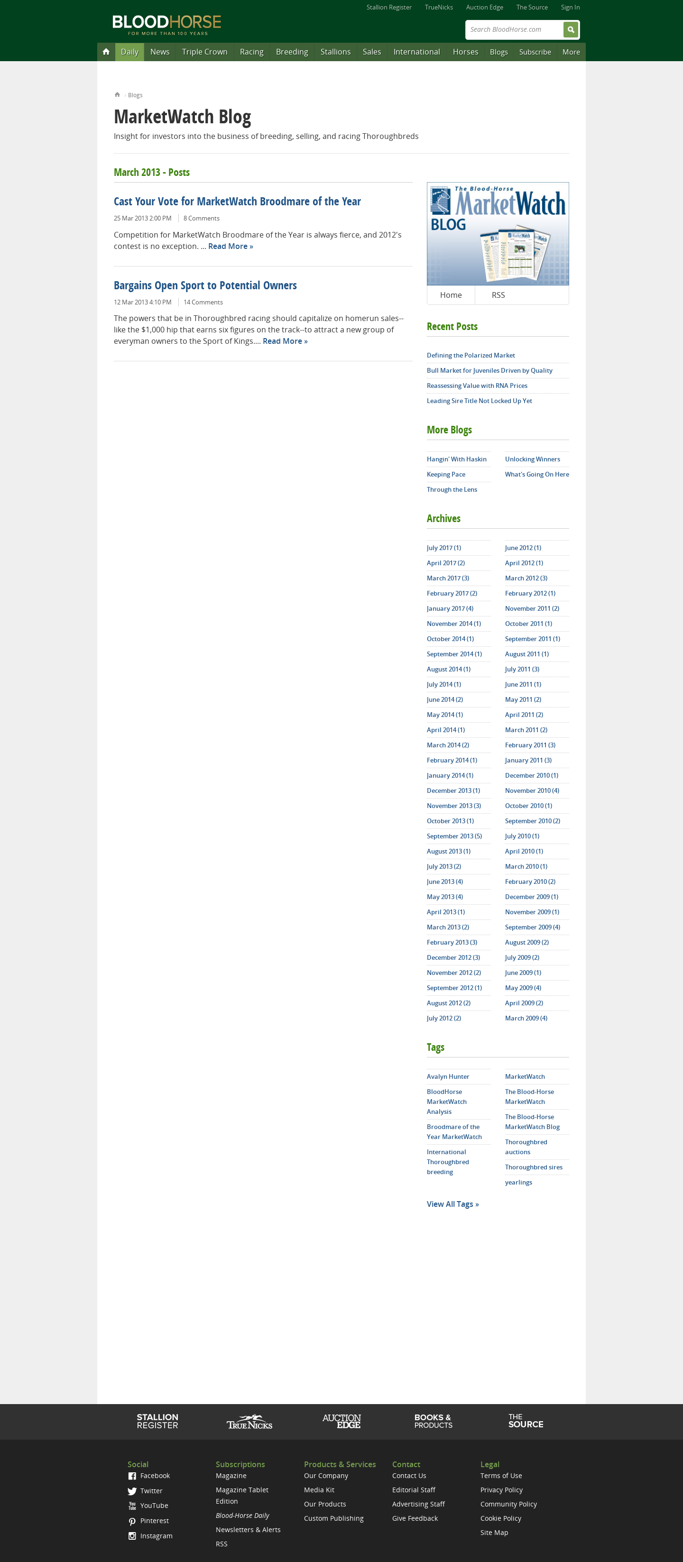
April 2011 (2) (524, 714)
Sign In (570, 7)
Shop (433, 1421)
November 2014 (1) (454, 623)
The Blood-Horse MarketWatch (529, 1096)
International (417, 51)
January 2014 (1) (450, 775)
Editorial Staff (413, 1489)
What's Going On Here (537, 474)
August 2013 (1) (449, 851)
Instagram (150, 1535)
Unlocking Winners (532, 459)
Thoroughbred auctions (526, 1147)
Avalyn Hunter (448, 1076)
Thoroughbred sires (534, 1167)
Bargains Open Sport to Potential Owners (205, 286)
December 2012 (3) (453, 957)
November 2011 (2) (532, 608)
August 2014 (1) (449, 669)
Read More (228, 246)
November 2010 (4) (532, 790)
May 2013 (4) (445, 896)
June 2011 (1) (523, 684)
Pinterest (148, 1520)
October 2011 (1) (528, 623)
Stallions (336, 51)
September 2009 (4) (532, 927)
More (571, 51)
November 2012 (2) (454, 972)
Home (117, 93)
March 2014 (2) (448, 745)
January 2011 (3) (528, 760)
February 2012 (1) (530, 593)
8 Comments (202, 218)
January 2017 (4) (450, 608)
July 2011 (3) (522, 669)
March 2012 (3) (526, 578)
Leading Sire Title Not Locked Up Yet (479, 400)
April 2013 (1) (446, 912)
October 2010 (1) (528, 805)
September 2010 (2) (532, 821)
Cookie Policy (500, 1518)
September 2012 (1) (454, 987)
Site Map (494, 1532)
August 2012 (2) (449, 1003)
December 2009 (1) (531, 896)
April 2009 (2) (524, 1003)
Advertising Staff (418, 1503)
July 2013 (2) (444, 866)
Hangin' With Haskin (457, 459)
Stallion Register (389, 7)
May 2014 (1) (445, 714)
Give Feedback (415, 1518)
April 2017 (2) (446, 563)
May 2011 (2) (523, 699)
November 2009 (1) (532, 912)
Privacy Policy (501, 1489)
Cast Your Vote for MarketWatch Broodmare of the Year (237, 202)
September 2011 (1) (532, 638)
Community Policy (508, 1503)
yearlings (518, 1182)
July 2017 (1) (444, 547)
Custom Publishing (334, 1518)
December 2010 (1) (531, 775)
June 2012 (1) (523, 547)
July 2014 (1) (444, 684)
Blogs (499, 51)
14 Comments (203, 302)
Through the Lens (452, 489)
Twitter (145, 1490)
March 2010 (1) (526, 866)
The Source (532, 7)
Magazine (231, 1475)
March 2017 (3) (448, 578)
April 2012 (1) (524, 563)
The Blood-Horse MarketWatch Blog (532, 1121)
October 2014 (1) (450, 638)
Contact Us (409, 1475)
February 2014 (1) (452, 760)
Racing (252, 51)
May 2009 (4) (523, 987)
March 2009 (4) (526, 1018)
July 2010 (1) (522, 836)
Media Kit (319, 1489)
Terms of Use (501, 1475)
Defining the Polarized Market (471, 355)
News (160, 51)
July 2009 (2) (522, 957)
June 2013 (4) (445, 881)
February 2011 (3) (530, 745)
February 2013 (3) (452, 942)
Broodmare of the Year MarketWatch (454, 1131)
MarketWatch (525, 1076)
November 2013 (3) (454, 805)
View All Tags (450, 1204)
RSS (498, 295)
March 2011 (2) (526, 730)
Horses (466, 51)
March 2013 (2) (448, 927)
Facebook (149, 1475)
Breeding (292, 51)
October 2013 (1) (450, 821)
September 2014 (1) (454, 654)
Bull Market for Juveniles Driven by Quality (490, 370)
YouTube (148, 1505)
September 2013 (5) (454, 836)
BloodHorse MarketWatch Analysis (447, 1101)
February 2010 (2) (530, 881)
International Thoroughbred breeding (448, 1162)
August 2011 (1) (527, 654)
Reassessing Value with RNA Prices (477, 385)
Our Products (325, 1503)
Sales (372, 51)
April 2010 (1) (524, 851)
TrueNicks (439, 7)
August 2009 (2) (527, 942)
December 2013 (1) (453, 790)
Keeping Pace (446, 474)
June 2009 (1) (523, 972)
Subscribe (535, 51)
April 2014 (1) (446, 730)
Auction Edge (484, 7)
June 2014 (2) (445, 699)
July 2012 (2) (444, 1018)
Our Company (326, 1475)
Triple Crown (205, 51)
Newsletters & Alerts (248, 1529)
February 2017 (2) (452, 593)
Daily (129, 51)
